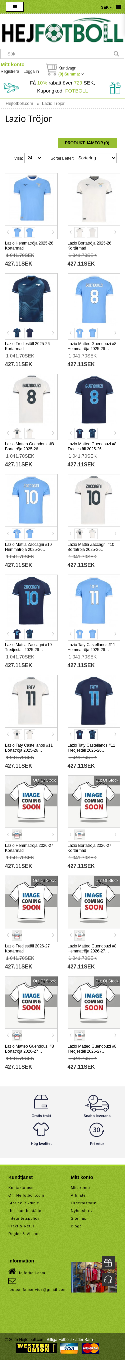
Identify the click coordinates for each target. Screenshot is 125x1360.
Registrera (10, 71)
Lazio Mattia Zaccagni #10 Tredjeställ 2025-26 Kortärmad (28, 649)
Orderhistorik (83, 1203)
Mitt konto (13, 64)
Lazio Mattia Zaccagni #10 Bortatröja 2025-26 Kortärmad (91, 549)
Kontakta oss (21, 1188)
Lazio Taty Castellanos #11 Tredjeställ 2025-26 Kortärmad (91, 750)
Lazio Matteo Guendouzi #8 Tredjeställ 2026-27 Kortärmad (92, 1051)
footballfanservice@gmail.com (37, 1284)
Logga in (31, 71)
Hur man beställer (25, 1211)
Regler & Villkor (23, 1234)
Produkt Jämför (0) (87, 143)
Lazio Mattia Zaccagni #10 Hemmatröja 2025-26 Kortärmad (28, 549)
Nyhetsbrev (82, 1211)
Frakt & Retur (21, 1226)
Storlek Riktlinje (23, 1203)
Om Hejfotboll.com (26, 1195)
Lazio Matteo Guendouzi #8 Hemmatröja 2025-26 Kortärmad (92, 348)
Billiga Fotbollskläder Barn (70, 1339)
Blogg (76, 1226)
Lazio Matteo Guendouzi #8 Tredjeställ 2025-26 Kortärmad (92, 449)
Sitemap (79, 1218)
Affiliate (78, 1195)
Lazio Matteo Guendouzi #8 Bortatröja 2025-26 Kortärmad (29, 449)
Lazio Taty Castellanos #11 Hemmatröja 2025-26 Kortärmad (91, 649)
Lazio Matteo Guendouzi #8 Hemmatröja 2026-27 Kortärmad (92, 951)
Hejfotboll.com (26, 1271)
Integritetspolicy (23, 1218)
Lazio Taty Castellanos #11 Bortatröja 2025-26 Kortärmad (29, 750)
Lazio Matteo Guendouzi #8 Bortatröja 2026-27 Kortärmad (29, 1051)
